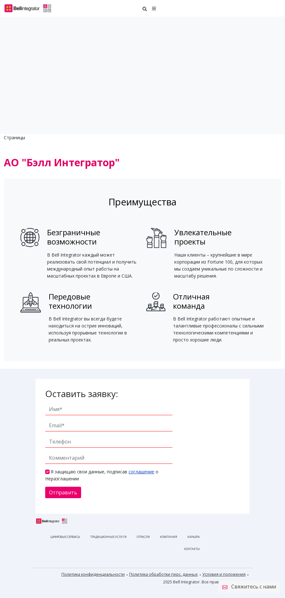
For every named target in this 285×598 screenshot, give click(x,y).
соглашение (141, 472)
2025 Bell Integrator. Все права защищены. (204, 582)
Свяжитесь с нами (249, 587)
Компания (168, 537)
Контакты (192, 549)
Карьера (193, 537)
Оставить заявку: (81, 393)
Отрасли (143, 537)
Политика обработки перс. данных (163, 574)
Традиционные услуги (108, 537)
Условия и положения (224, 574)
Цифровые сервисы (65, 537)
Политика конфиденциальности (93, 574)
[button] (154, 8)
